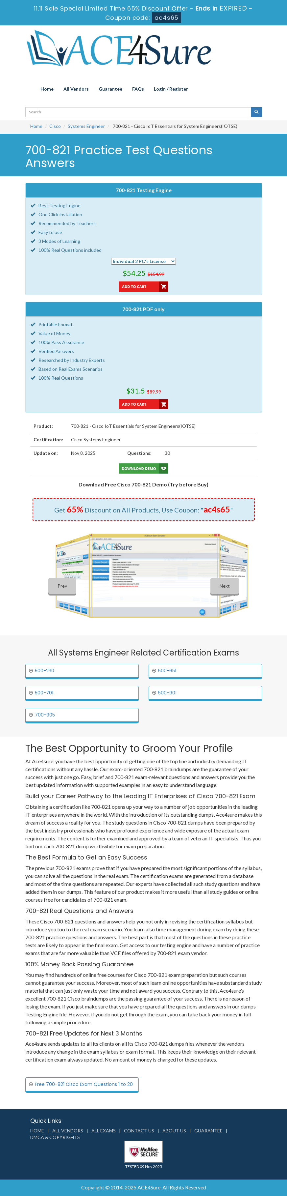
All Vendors (76, 89)
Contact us (139, 1130)
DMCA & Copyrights (55, 1137)
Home (47, 89)
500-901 (167, 692)
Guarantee (110, 89)
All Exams (103, 1130)
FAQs (138, 89)
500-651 (167, 670)
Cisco (55, 126)
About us (174, 1130)
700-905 (45, 715)
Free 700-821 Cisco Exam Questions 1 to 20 (84, 1084)
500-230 (44, 670)
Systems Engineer (86, 126)
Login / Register (171, 89)
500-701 (44, 692)
